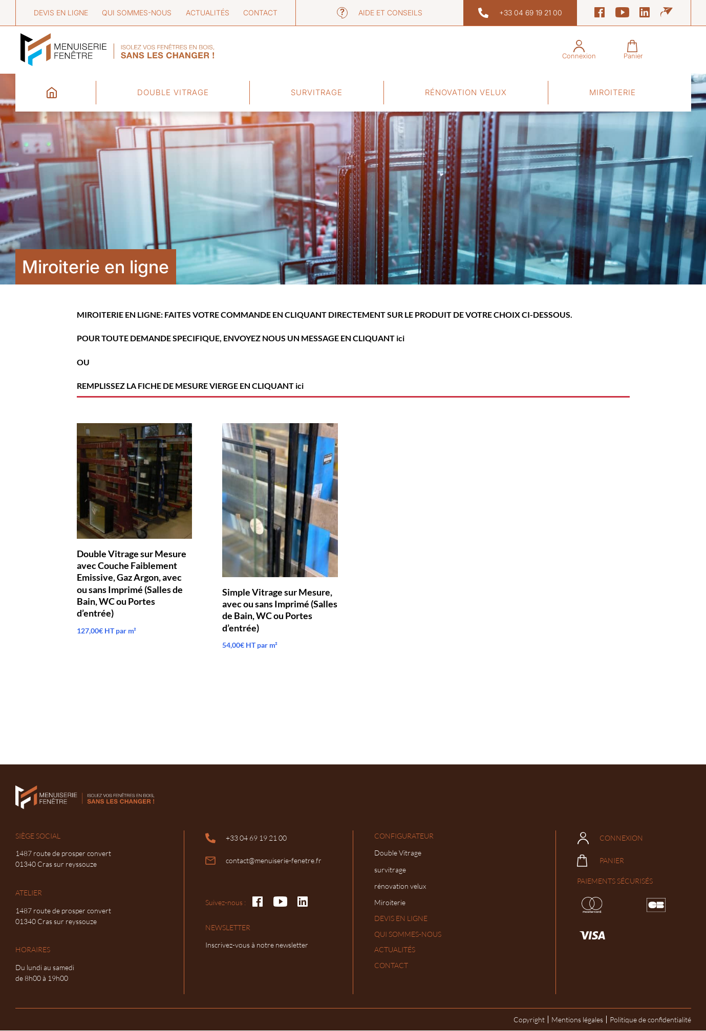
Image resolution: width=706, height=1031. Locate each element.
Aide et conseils (379, 12)
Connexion (610, 838)
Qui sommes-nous (137, 12)
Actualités (207, 12)
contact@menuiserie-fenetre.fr (263, 860)
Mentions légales (577, 1019)
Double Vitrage (173, 92)
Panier (601, 860)
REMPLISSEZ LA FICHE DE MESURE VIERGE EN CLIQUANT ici (190, 385)
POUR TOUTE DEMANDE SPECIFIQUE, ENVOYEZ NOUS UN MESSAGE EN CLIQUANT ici (240, 338)
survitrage (317, 92)
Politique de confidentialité (650, 1019)
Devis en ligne (61, 12)
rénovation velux (466, 92)
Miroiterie (612, 92)
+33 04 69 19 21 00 (520, 12)
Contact (260, 12)
